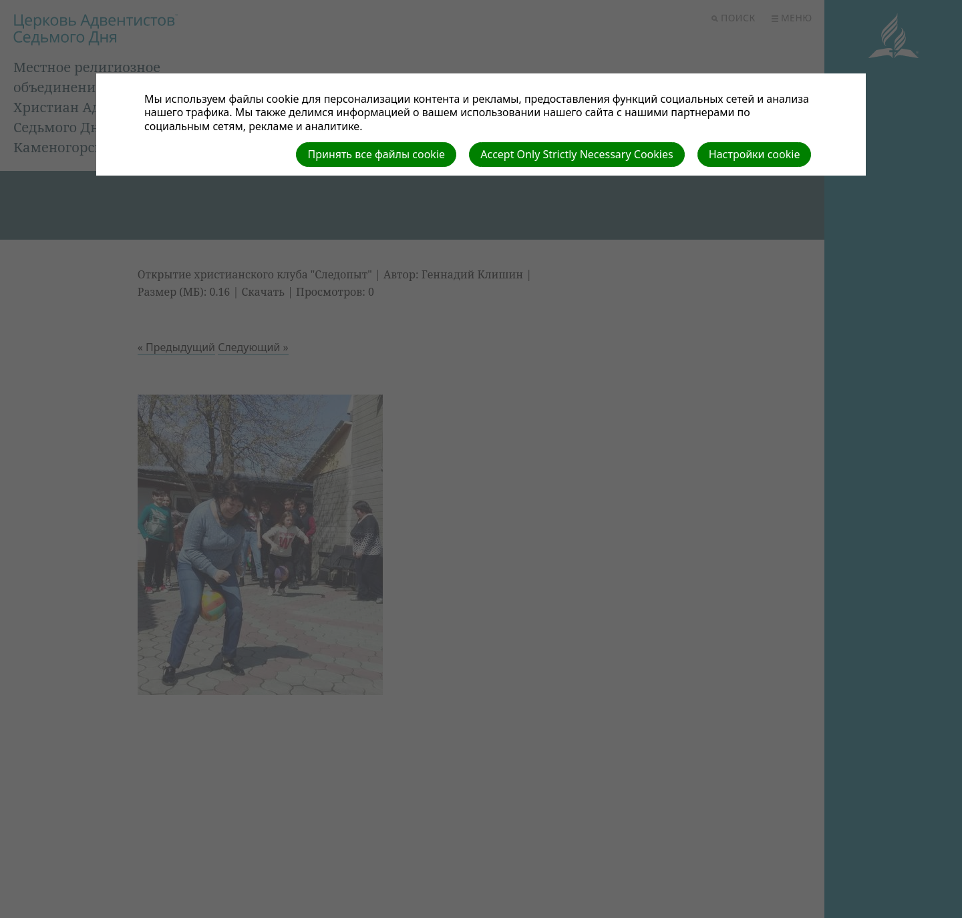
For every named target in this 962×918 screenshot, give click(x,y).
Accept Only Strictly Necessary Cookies (576, 154)
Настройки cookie (754, 154)
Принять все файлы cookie (376, 154)
